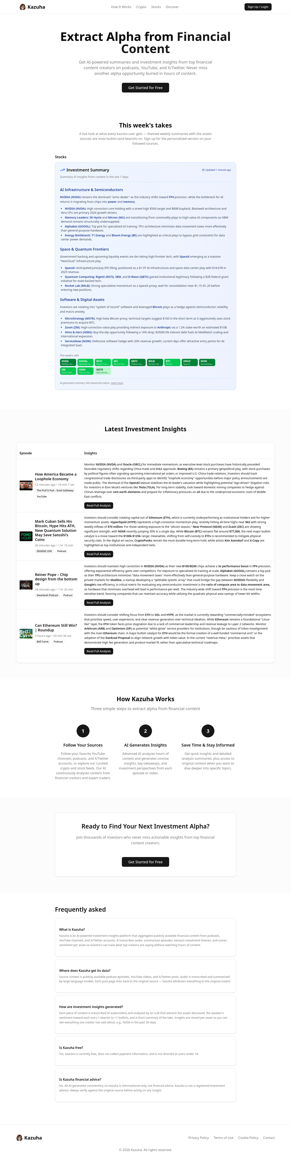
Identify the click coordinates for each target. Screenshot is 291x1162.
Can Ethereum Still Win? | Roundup (56, 627)
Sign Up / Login (258, 7)
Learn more (117, 383)
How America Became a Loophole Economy (56, 476)
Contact (269, 1137)
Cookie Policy (248, 1137)
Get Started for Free (145, 87)
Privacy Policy (198, 1137)
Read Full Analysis (99, 505)
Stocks (156, 7)
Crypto (141, 7)
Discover (172, 7)
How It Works (121, 7)
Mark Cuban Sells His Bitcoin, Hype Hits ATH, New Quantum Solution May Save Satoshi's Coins (55, 530)
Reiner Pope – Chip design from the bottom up (56, 579)
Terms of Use (223, 1137)
